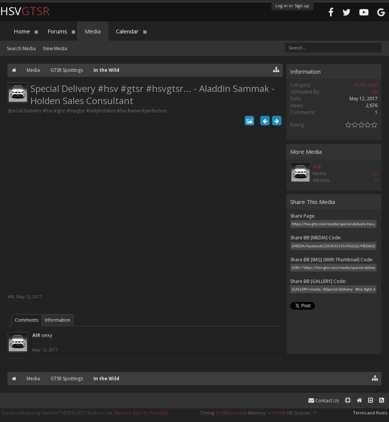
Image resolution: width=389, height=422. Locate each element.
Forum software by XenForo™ (57, 413)
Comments (26, 320)
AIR (11, 296)
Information (57, 320)
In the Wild (366, 85)
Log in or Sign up (292, 5)
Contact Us (323, 400)
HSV (25, 11)
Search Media (21, 48)
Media (93, 31)
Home (22, 31)
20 (375, 173)
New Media (55, 48)
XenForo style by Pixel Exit (141, 413)
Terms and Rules (370, 413)
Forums (57, 31)
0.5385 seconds (232, 413)
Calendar (127, 31)
